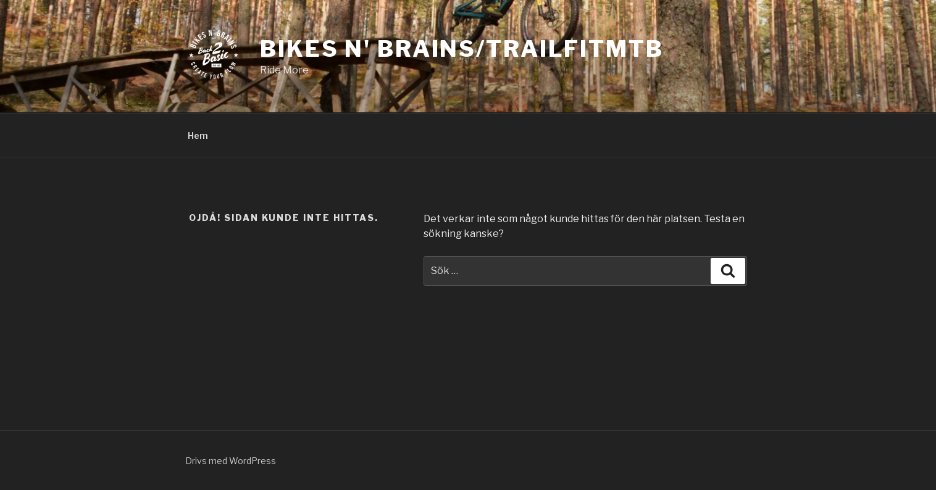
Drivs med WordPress (230, 460)
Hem (198, 135)
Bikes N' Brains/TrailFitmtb (462, 48)
